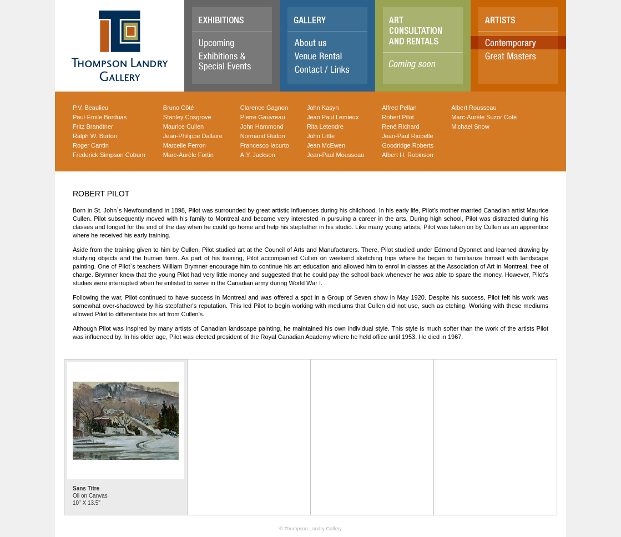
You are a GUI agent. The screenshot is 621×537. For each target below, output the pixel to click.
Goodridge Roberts (407, 145)
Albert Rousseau (473, 107)
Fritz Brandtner (93, 126)
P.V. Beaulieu (90, 107)
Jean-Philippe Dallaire (193, 136)
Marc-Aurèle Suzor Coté (484, 117)
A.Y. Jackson (257, 154)
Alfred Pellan (399, 107)
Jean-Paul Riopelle (407, 136)
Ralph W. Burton (95, 136)
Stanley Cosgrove (187, 117)
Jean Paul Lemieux (333, 117)
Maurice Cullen (183, 126)
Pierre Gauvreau (262, 117)
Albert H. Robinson (407, 154)
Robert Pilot (397, 117)
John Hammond (262, 126)
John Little (321, 136)
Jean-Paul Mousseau (335, 154)
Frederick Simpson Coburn (109, 154)
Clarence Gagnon (264, 107)
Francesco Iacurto (264, 145)
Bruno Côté (178, 107)
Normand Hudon (262, 136)
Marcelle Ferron (184, 145)
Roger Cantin (91, 145)
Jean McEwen (326, 145)
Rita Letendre (325, 126)
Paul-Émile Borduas (100, 117)
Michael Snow (470, 126)
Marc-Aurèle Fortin (188, 154)
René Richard (400, 126)
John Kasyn (323, 107)
